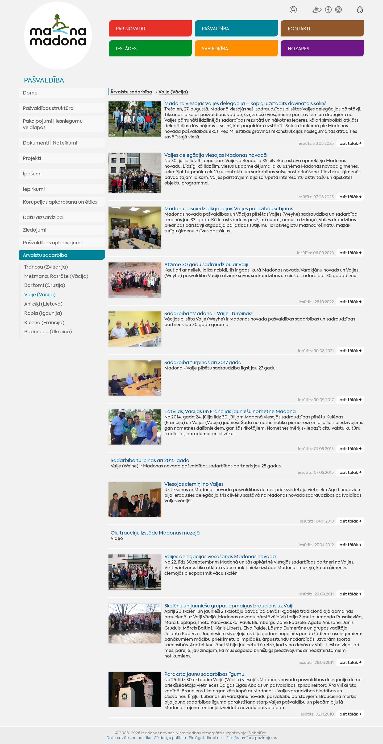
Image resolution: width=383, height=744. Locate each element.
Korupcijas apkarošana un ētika (60, 202)
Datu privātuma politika (129, 737)
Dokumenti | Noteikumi (50, 143)
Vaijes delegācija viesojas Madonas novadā (215, 155)
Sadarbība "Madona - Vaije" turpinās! (208, 313)
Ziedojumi (34, 230)
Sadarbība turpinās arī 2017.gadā (203, 362)
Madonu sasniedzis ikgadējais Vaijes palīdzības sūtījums (228, 208)
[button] (360, 10)
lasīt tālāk (348, 143)
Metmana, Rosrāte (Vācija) (56, 276)
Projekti (32, 158)
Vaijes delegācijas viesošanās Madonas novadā (220, 556)
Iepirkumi (34, 189)
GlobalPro (257, 732)
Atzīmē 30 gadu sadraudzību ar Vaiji (206, 264)
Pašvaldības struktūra (48, 108)
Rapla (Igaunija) (43, 313)
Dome (30, 93)
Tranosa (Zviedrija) (46, 267)
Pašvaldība (44, 80)
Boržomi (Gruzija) (44, 285)
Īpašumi (32, 174)
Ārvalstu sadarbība (45, 255)
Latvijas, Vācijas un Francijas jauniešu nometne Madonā (230, 411)
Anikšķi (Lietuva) (43, 304)
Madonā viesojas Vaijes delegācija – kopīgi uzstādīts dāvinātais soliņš (245, 103)
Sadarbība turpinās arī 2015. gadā (150, 460)
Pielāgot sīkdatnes (206, 737)
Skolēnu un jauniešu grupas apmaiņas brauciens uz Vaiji (228, 606)
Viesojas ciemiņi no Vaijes (193, 484)
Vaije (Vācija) (40, 294)
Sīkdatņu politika (170, 737)
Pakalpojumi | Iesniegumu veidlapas (53, 124)
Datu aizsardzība (43, 217)
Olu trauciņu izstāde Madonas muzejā (155, 533)
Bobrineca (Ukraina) (48, 331)
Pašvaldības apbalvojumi (52, 243)
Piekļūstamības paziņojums (251, 737)
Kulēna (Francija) (44, 322)
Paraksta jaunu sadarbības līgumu (204, 674)
